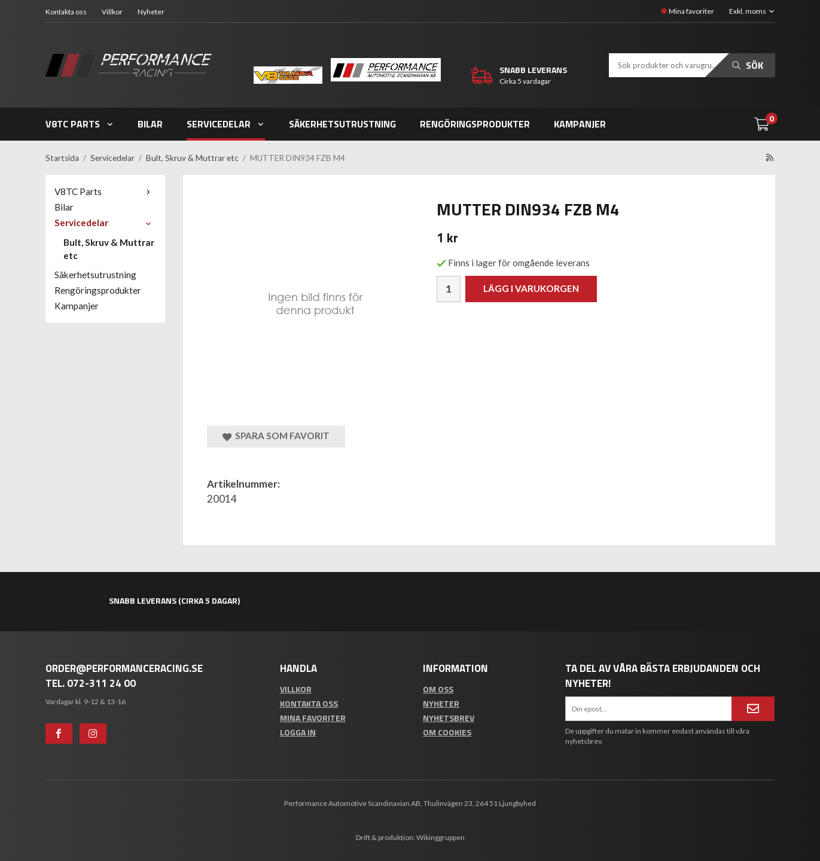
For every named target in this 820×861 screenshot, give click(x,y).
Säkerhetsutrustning (342, 124)
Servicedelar (226, 124)
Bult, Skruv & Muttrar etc (108, 249)
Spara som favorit (276, 436)
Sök (747, 65)
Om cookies (447, 732)
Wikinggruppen (440, 837)
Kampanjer (580, 124)
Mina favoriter (687, 11)
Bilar (150, 124)
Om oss (438, 689)
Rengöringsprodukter (475, 124)
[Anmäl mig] (753, 708)
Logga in (298, 732)
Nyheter (151, 11)
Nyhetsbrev (448, 717)
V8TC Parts (79, 124)
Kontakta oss (66, 11)
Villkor (112, 11)
